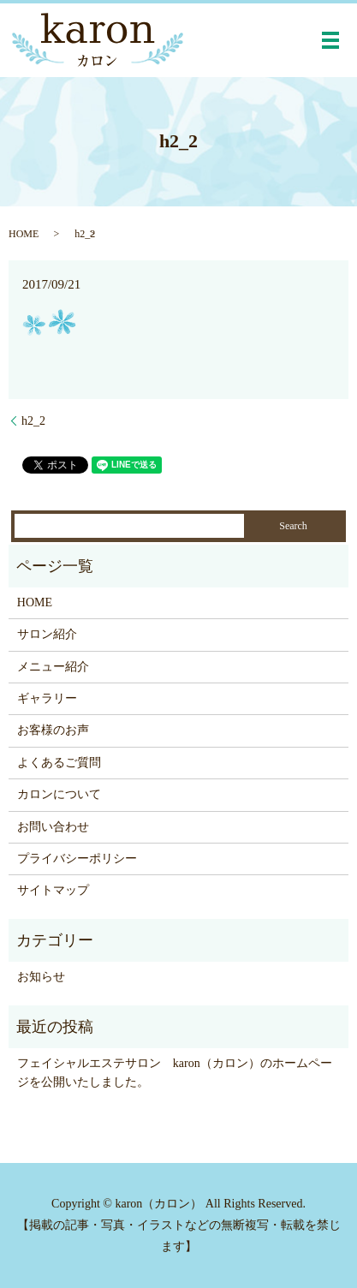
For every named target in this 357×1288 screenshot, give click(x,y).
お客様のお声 (53, 730)
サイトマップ (53, 890)
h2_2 (33, 420)
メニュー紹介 (53, 666)
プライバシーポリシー (77, 858)
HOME (24, 234)
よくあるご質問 (59, 762)
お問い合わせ (53, 826)
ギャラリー (47, 698)
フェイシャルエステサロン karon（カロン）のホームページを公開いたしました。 (174, 1072)
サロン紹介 (47, 634)
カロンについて (59, 794)
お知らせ (41, 976)
